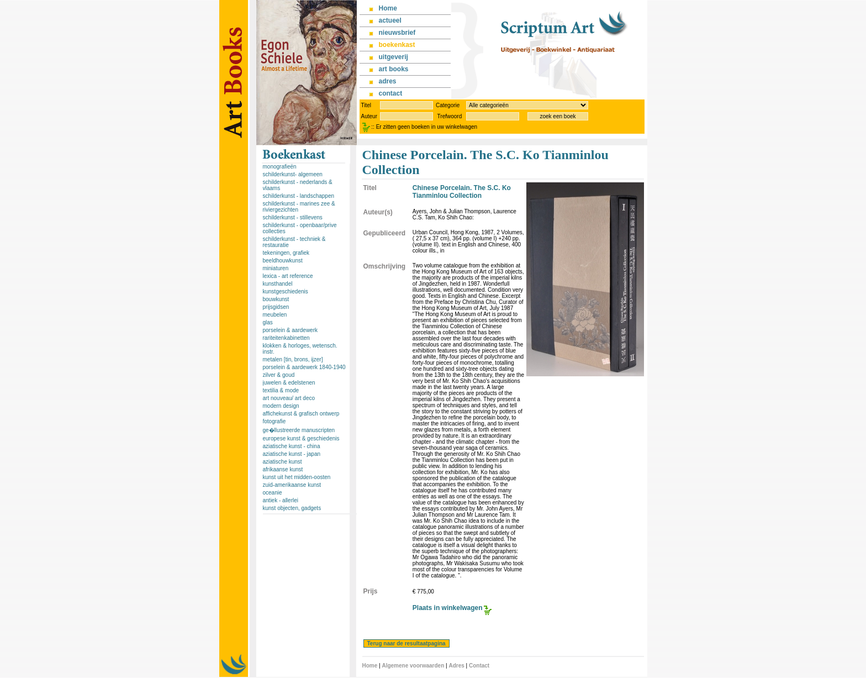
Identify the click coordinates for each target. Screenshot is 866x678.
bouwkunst (276, 299)
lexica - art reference (288, 276)
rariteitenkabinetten (286, 338)
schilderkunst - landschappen (299, 196)
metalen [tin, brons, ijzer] (293, 359)
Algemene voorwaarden (413, 666)
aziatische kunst (282, 462)
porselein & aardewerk (290, 330)
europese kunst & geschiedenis (301, 438)
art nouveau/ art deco (289, 398)
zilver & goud (279, 375)
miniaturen (276, 268)
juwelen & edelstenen (289, 383)
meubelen (275, 315)
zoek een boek (557, 116)
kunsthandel (278, 284)
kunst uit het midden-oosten (297, 477)
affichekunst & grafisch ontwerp (301, 414)
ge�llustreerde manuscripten (299, 430)
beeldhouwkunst (283, 260)
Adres (456, 666)
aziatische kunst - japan (292, 454)
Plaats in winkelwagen (448, 608)
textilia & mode (281, 390)
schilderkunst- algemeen (293, 174)
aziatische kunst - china (291, 446)
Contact (479, 666)
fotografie (274, 421)
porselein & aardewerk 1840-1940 (304, 367)
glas (268, 322)
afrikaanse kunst (283, 469)
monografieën (280, 167)
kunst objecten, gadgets (292, 508)
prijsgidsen (276, 307)
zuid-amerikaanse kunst (292, 485)
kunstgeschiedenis (285, 291)
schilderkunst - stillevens (293, 217)
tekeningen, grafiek (286, 253)
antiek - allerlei (280, 500)
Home (370, 666)
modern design (281, 406)
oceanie (272, 493)
